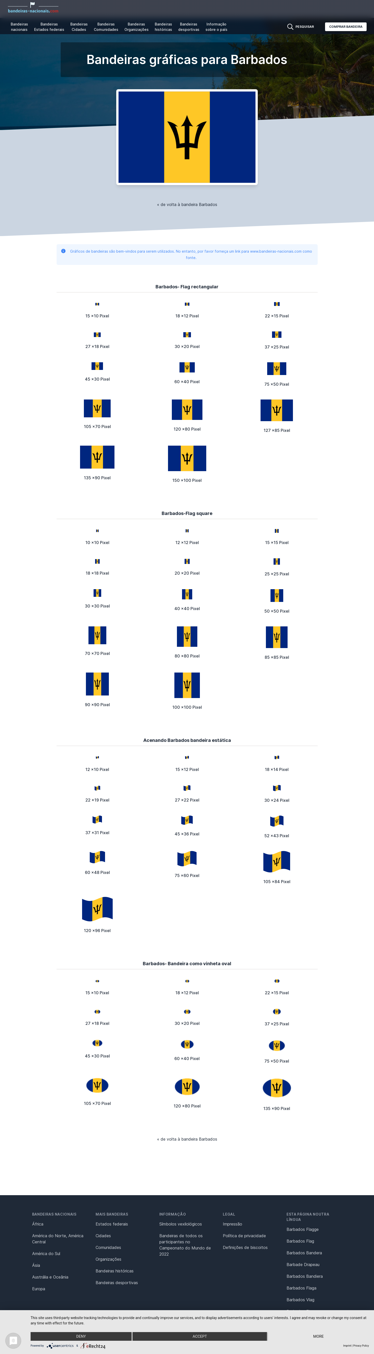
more (318, 1336)
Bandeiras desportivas (188, 27)
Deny (81, 1336)
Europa (38, 1288)
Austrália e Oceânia (50, 1277)
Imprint (347, 1345)
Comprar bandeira (346, 27)
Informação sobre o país (216, 27)
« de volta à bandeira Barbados (187, 204)
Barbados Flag (300, 1241)
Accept (199, 1336)
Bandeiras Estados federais (49, 27)
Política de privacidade (244, 1235)
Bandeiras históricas (163, 27)
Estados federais (112, 1224)
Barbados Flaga (301, 1288)
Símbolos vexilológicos (180, 1224)
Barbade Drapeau (303, 1264)
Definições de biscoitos (245, 1247)
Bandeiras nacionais (19, 27)
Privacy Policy (361, 1345)
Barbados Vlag (300, 1299)
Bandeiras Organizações (136, 27)
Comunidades (108, 1247)
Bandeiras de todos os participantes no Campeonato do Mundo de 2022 (185, 1245)
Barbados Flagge (303, 1229)
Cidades (103, 1235)
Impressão (232, 1224)
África (37, 1224)
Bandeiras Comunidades (106, 27)
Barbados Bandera (304, 1252)
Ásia (36, 1265)
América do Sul (46, 1253)
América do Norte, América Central (57, 1238)
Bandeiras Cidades (79, 27)
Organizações (108, 1259)
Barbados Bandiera (305, 1276)
